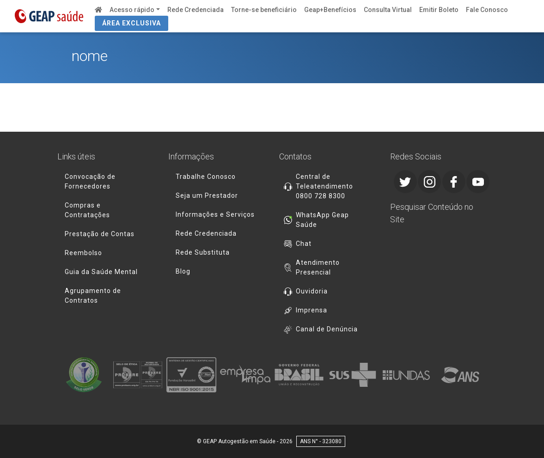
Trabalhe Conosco (206, 176)
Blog (183, 271)
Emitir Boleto (438, 9)
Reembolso (83, 252)
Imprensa (311, 310)
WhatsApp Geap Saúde (322, 219)
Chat (304, 243)
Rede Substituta (203, 252)
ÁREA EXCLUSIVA (131, 23)
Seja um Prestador (207, 195)
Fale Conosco (487, 9)
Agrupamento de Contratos (93, 295)
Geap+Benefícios (330, 9)
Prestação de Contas (99, 234)
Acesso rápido (132, 9)
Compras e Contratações (87, 210)
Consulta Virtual (388, 9)
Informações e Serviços (215, 214)
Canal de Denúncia (327, 329)
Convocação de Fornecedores (90, 181)
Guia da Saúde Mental (101, 271)
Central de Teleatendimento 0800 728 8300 (324, 186)
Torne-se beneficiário (264, 9)
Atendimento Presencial (318, 267)
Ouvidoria (312, 291)
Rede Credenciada (195, 9)
